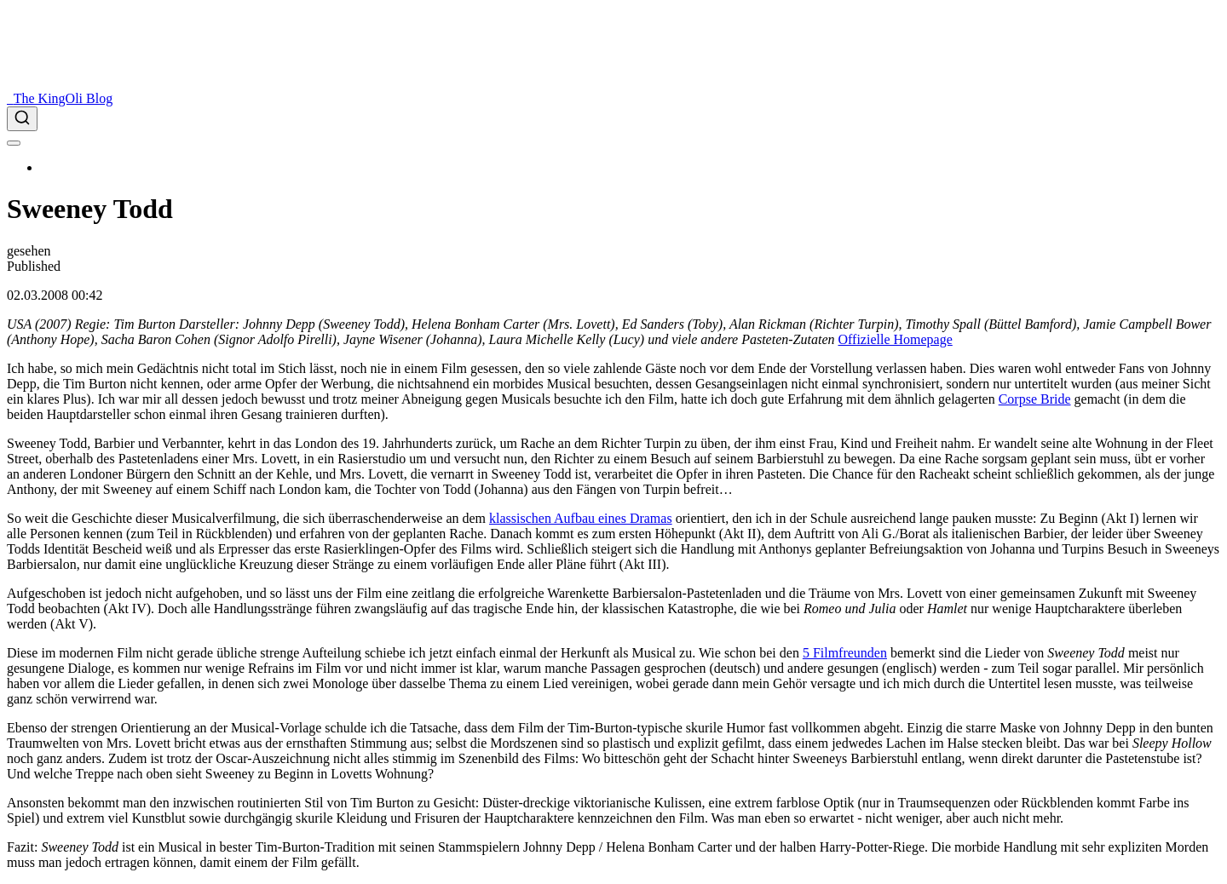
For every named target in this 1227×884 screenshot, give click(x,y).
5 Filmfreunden (845, 653)
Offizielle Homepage (895, 339)
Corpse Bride (1035, 399)
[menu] (13, 143)
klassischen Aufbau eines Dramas (580, 518)
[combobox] (613, 118)
